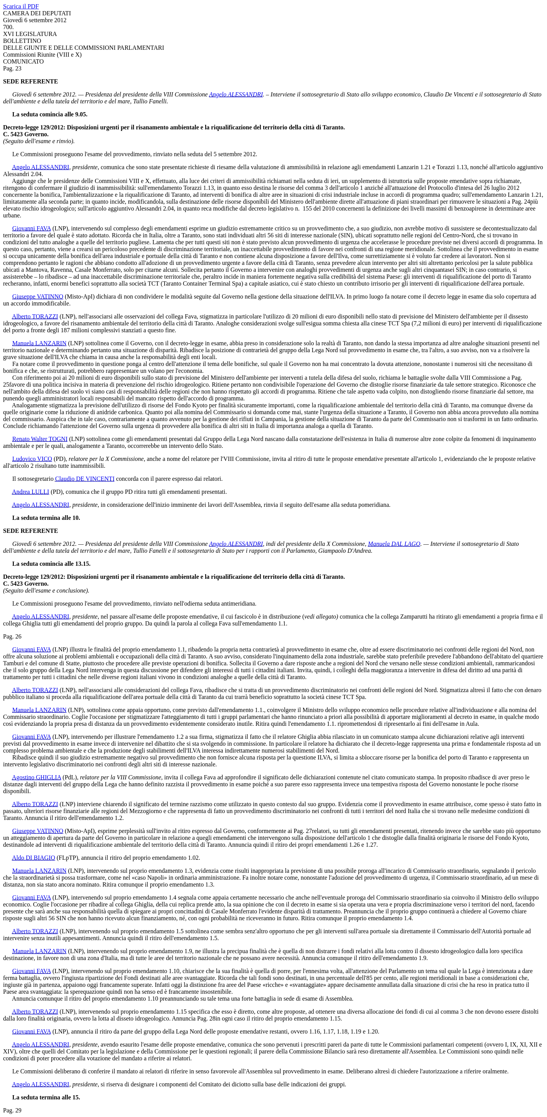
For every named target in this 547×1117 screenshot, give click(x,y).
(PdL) (70, 777)
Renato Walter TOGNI (39, 439)
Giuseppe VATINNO (37, 296)
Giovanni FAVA (31, 228)
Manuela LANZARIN (39, 343)
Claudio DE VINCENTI (84, 478)
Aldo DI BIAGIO (33, 857)
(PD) (59, 459)
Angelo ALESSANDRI (236, 94)
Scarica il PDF (21, 6)
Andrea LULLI (30, 491)
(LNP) (60, 228)
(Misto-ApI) (80, 296)
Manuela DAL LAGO (394, 544)
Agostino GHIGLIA (36, 777)
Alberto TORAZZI (35, 316)
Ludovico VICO (32, 459)
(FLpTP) (67, 857)
